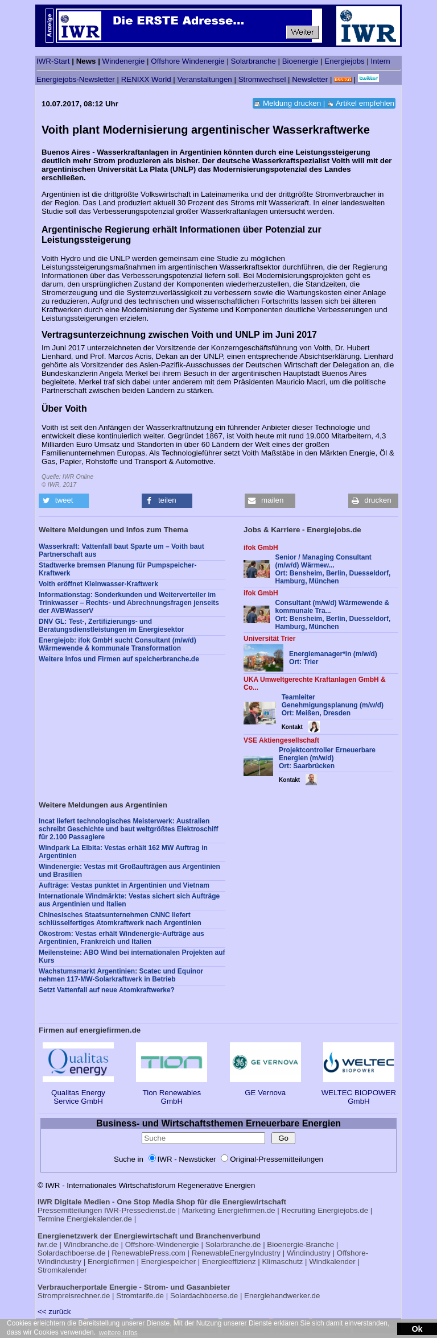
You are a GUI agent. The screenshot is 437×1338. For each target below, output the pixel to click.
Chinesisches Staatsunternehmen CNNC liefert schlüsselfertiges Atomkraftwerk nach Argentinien (120, 919)
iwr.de (47, 1244)
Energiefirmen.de (246, 1210)
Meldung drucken (292, 103)
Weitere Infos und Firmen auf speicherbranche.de (119, 659)
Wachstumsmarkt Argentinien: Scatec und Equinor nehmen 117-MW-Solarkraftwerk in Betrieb (121, 975)
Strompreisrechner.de (74, 1295)
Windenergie (123, 61)
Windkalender (332, 1261)
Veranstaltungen (204, 79)
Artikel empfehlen (365, 103)
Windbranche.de (91, 1244)
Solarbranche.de (233, 1244)
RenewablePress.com (148, 1253)
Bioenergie (300, 61)
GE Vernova (265, 1088)
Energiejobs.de (343, 1210)
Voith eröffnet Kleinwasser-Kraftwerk (98, 584)
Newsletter (310, 79)
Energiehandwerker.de (282, 1295)
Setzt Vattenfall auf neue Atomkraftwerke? (107, 990)
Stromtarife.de (140, 1295)
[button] (64, 501)
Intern (380, 61)
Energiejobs (344, 61)
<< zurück (54, 1311)
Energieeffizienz (229, 1261)
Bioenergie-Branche (300, 1244)
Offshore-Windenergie (162, 1244)
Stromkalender (62, 1270)
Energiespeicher (168, 1261)
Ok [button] (416, 1328)
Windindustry (309, 1253)
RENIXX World (146, 79)
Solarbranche (253, 61)
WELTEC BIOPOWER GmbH (359, 1092)
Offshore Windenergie (187, 61)
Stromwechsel (262, 79)
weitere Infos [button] (118, 1333)
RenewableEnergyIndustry (236, 1253)
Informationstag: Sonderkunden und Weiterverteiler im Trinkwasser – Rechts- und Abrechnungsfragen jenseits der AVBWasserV (129, 603)
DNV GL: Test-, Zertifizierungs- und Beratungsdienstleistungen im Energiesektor (111, 625)
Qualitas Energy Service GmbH (78, 1092)
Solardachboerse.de (71, 1253)
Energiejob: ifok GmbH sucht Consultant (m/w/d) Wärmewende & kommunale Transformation (117, 644)
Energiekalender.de (99, 1219)
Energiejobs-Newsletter (75, 79)
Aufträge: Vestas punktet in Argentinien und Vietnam (124, 885)
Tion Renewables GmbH (171, 1092)
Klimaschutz (282, 1261)
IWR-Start (53, 61)
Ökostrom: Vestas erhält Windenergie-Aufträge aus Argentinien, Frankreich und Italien (121, 938)
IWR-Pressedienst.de (140, 1210)
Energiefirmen (111, 1261)
